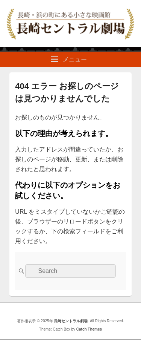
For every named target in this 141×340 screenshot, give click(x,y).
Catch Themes (89, 329)
